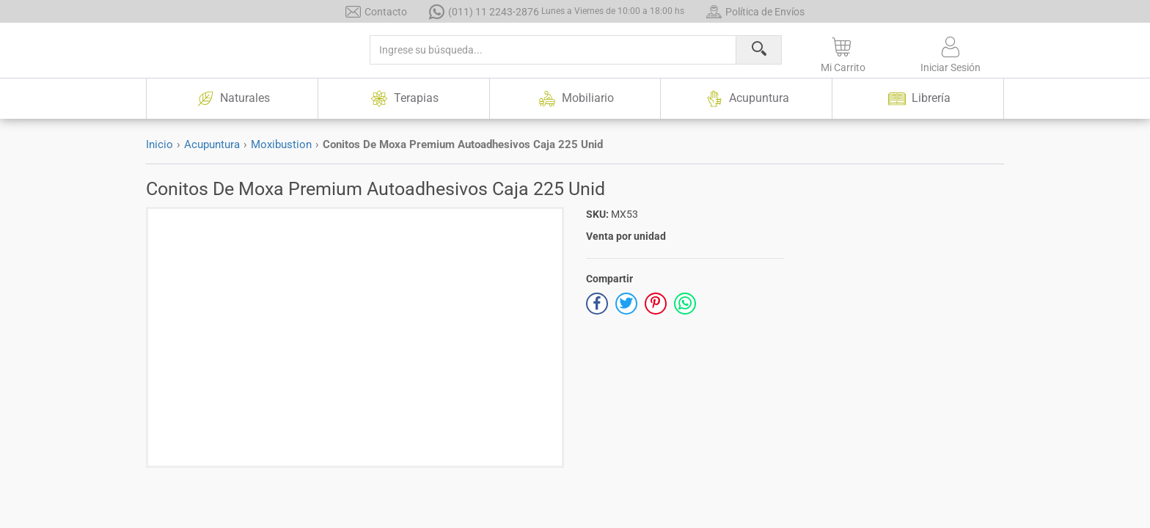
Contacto (376, 11)
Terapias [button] (403, 98)
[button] (843, 52)
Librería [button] (918, 98)
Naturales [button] (231, 98)
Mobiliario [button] (574, 98)
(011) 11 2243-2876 (556, 11)
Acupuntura (212, 144)
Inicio (159, 144)
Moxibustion (281, 144)
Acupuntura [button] (746, 98)
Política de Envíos (755, 11)
